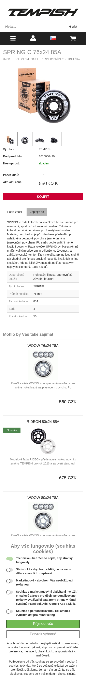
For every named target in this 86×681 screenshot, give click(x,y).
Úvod (6, 59)
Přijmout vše (43, 624)
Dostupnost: (11, 163)
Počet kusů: (11, 175)
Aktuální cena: (13, 182)
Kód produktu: (13, 156)
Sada (12, 308)
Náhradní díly (54, 59)
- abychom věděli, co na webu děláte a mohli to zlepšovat (43, 571)
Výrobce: (9, 149)
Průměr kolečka (18, 293)
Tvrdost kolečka (19, 301)
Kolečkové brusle (27, 59)
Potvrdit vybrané (43, 634)
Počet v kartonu (18, 316)
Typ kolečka (16, 286)
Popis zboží (14, 211)
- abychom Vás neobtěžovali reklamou (44, 582)
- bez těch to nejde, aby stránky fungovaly (44, 560)
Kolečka (74, 59)
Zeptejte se (37, 211)
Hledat (73, 26)
